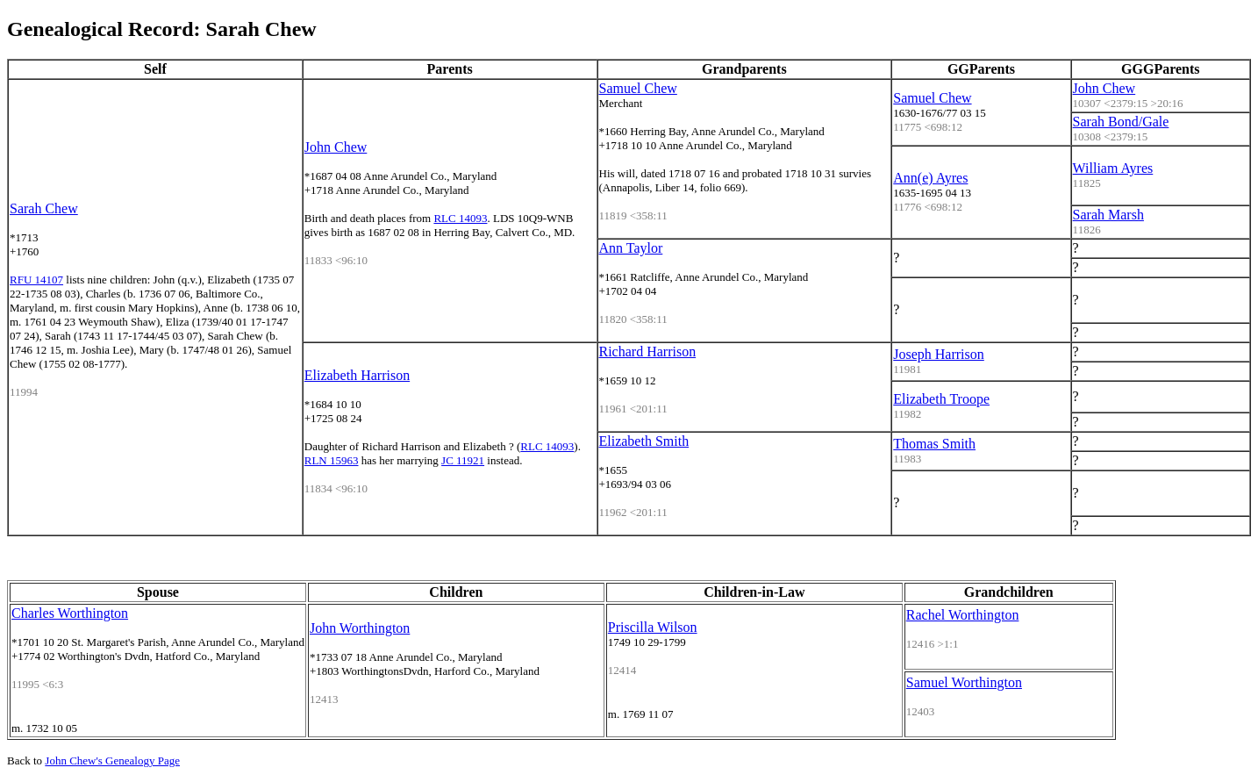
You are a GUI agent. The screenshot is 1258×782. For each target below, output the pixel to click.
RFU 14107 (36, 279)
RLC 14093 (460, 218)
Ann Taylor (631, 247)
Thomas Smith (934, 443)
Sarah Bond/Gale (1121, 121)
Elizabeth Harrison (357, 375)
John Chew (336, 147)
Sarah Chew (44, 208)
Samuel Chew (638, 88)
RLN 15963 (331, 460)
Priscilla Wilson (652, 627)
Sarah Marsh (1108, 214)
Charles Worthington (69, 613)
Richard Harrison (648, 351)
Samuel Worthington (964, 682)
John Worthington (360, 628)
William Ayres (1113, 168)
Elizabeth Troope (941, 398)
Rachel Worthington (962, 614)
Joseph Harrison (938, 354)
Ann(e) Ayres (930, 177)
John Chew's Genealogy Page (112, 760)
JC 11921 (462, 460)
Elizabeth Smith (644, 441)
